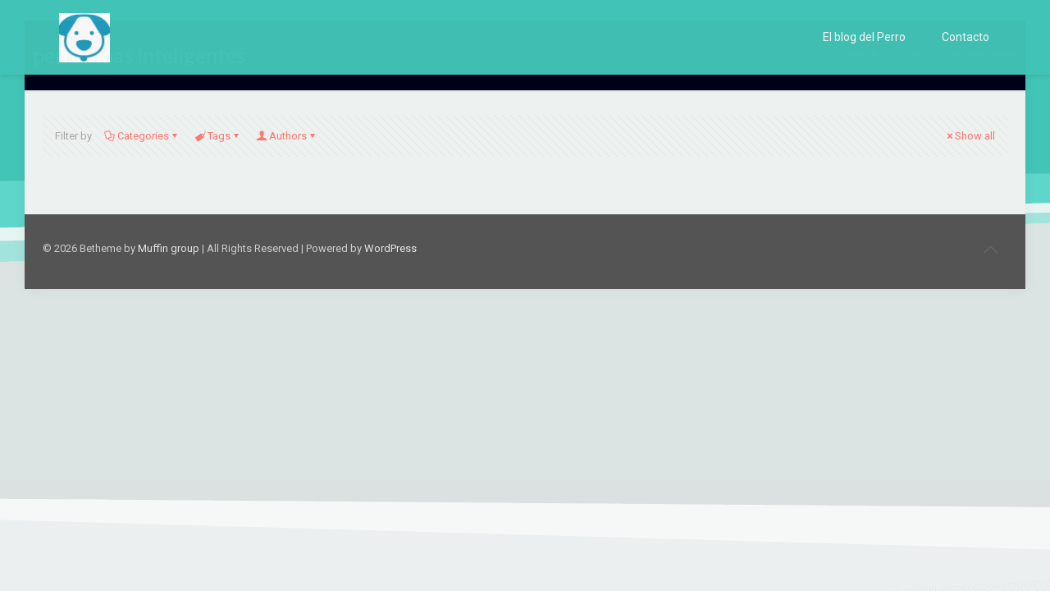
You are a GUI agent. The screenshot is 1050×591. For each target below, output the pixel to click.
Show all (969, 136)
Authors (286, 136)
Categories (142, 136)
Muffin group (168, 248)
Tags (217, 136)
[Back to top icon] (990, 249)
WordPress (390, 248)
